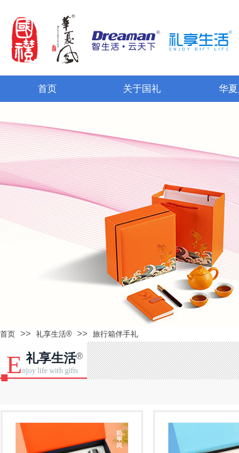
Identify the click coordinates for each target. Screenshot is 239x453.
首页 (47, 89)
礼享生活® (54, 334)
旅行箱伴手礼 (115, 334)
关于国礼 (142, 89)
